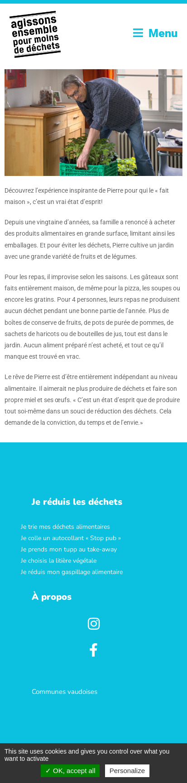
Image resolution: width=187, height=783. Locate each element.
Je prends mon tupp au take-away (69, 549)
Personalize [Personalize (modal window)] (127, 770)
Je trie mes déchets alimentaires (65, 526)
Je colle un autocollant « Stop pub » (71, 538)
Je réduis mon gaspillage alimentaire (72, 572)
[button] (77, 502)
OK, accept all (70, 770)
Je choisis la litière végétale (58, 560)
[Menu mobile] (155, 33)
